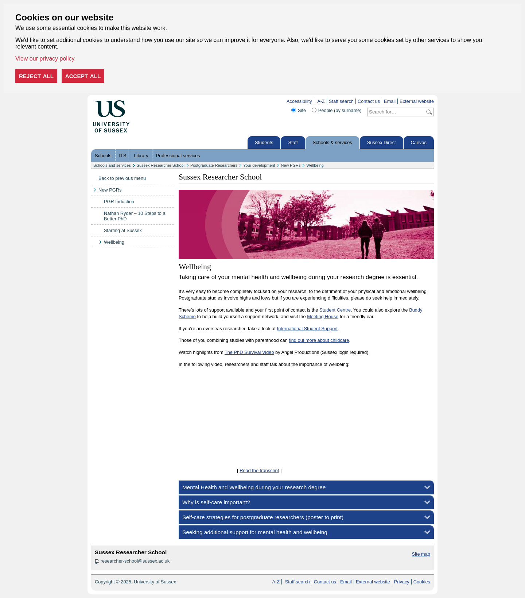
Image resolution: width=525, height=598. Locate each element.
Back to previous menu (122, 178)
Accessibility (299, 101)
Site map (421, 554)
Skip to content (144, 101)
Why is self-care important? (216, 502)
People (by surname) (340, 110)
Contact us (369, 101)
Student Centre (335, 310)
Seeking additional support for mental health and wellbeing (254, 532)
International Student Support (307, 328)
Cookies (421, 582)
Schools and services (112, 165)
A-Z (321, 101)
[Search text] (396, 112)
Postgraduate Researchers (213, 165)
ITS (123, 155)
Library (141, 155)
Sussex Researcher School (160, 165)
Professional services (178, 155)
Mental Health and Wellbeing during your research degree (254, 487)
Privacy (401, 582)
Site (302, 110)
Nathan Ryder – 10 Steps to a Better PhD (135, 216)
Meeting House (322, 316)
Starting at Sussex (123, 230)
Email (390, 101)
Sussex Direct (381, 142)
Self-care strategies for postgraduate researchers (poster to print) (262, 517)
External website (417, 101)
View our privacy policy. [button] (45, 58)
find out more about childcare (319, 340)
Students (264, 142)
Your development (259, 165)
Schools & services (332, 142)
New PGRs (291, 165)
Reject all (36, 76)
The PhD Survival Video (249, 352)
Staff (293, 142)
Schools (103, 155)
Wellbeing (315, 165)
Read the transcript (259, 470)
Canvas (419, 142)
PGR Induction (119, 201)
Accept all (83, 76)
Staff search (341, 101)
